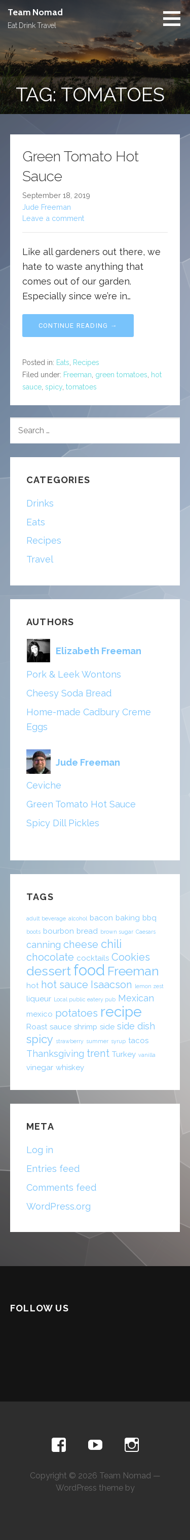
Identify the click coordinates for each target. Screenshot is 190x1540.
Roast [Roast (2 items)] (36, 1026)
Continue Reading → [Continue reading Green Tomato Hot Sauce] (78, 325)
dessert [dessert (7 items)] (48, 970)
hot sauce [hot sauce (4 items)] (64, 984)
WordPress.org (58, 1206)
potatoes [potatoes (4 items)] (76, 1013)
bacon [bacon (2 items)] (101, 917)
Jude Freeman (46, 207)
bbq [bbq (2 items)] (149, 917)
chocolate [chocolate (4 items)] (50, 957)
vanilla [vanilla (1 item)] (147, 1055)
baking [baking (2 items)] (128, 917)
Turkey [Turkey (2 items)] (124, 1054)
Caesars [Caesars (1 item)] (146, 932)
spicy (53, 387)
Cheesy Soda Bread (68, 693)
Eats (62, 362)
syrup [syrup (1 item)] (118, 1041)
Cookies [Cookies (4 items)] (130, 957)
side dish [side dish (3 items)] (136, 1026)
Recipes (86, 362)
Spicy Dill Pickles (62, 823)
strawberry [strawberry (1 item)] (70, 1041)
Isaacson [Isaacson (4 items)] (111, 984)
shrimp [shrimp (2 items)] (85, 1026)
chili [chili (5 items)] (111, 943)
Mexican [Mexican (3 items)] (136, 998)
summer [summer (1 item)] (97, 1041)
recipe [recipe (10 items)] (121, 1011)
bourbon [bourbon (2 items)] (58, 931)
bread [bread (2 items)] (87, 931)
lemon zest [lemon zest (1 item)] (149, 986)
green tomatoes (121, 375)
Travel (39, 559)
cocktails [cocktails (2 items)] (93, 958)
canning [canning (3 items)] (43, 944)
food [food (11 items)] (89, 970)
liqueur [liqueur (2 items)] (38, 998)
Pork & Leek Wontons (73, 674)
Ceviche (43, 785)
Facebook (59, 1445)
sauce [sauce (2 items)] (60, 1026)
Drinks (40, 503)
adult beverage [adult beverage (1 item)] (46, 918)
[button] (175, 18)
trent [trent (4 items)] (98, 1053)
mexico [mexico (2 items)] (39, 1014)
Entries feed (53, 1168)
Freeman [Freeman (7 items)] (133, 970)
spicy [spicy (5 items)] (39, 1039)
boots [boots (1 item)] (33, 932)
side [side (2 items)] (107, 1026)
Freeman (77, 375)
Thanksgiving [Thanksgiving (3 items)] (55, 1053)
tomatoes (81, 387)
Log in (39, 1149)
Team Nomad (35, 12)
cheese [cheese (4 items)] (80, 944)
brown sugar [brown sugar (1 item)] (116, 932)
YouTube (95, 1445)
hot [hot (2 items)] (32, 985)
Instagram (132, 1445)
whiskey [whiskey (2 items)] (70, 1067)
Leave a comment (53, 218)
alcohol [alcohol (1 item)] (77, 918)
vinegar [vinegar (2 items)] (39, 1067)
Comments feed (61, 1187)
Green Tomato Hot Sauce (81, 804)
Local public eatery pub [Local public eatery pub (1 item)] (85, 999)
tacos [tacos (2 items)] (138, 1040)
